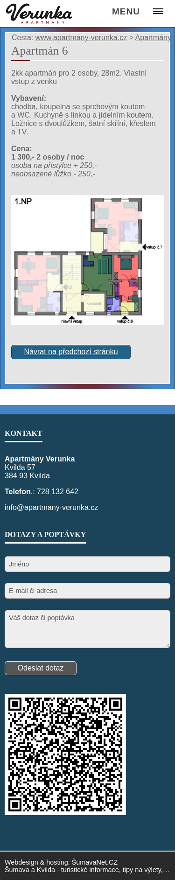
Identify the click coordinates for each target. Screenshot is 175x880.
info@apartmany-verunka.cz (51, 507)
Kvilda (46, 869)
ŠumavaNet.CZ (95, 862)
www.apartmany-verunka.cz (81, 38)
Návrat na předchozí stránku (71, 352)
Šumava (17, 869)
